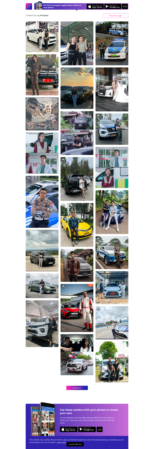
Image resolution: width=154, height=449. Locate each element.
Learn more (61, 442)
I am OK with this (75, 444)
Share (115, 15)
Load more (77, 388)
